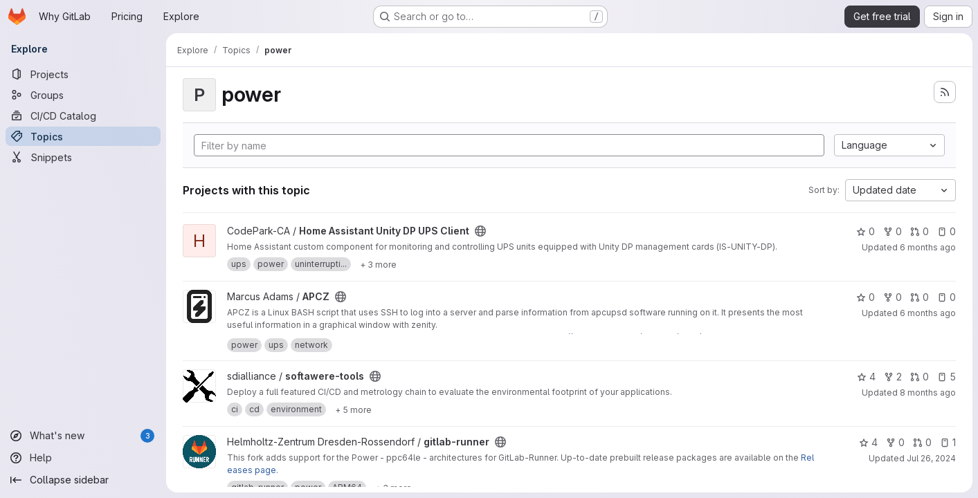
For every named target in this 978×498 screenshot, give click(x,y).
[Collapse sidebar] (83, 480)
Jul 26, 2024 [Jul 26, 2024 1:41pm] (931, 458)
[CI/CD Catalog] (83, 115)
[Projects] (83, 74)
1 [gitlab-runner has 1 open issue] (948, 442)
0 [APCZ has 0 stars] (865, 297)
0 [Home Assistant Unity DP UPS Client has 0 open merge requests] (919, 231)
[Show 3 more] (378, 264)
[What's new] (83, 435)
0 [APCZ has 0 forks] (892, 297)
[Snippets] (83, 157)
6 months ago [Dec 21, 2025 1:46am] (928, 313)
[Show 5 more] (353, 409)
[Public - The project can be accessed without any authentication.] (480, 231)
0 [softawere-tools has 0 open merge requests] (919, 376)
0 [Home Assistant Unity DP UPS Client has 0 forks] (892, 231)
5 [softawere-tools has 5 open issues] (946, 376)
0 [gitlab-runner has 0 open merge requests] (922, 442)
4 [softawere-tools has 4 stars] (866, 376)
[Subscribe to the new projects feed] (945, 92)
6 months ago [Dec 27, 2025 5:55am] (928, 247)
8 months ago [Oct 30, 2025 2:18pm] (928, 392)
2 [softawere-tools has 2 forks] (893, 376)
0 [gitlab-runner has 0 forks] (895, 442)
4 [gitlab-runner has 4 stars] (868, 442)
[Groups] (83, 94)
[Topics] (83, 136)
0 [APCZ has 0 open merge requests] (919, 297)
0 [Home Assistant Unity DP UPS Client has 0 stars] (865, 231)
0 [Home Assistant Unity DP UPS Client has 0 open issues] (946, 231)
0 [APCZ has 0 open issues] (946, 297)
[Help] (83, 458)
